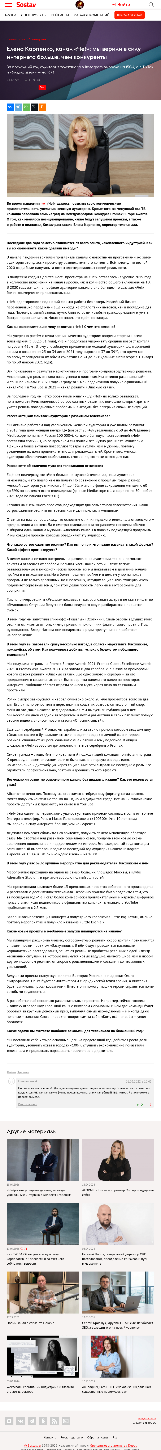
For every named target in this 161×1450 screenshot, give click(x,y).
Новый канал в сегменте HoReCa (30, 1323)
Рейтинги (60, 15)
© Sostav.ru (32, 1445)
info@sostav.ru (147, 1418)
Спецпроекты (33, 15)
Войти (11, 1072)
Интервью (40, 39)
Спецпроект (17, 39)
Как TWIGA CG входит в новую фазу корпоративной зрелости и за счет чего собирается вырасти (35, 1258)
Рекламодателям (72, 1437)
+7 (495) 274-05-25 (144, 1423)
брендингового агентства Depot (113, 1445)
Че (42, 87)
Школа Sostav (129, 15)
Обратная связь (98, 1437)
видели (94, 679)
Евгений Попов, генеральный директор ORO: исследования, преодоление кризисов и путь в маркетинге (114, 1258)
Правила (23, 1072)
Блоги (10, 15)
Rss (115, 1437)
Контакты (50, 1437)
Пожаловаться (27, 1104)
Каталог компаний (91, 15)
